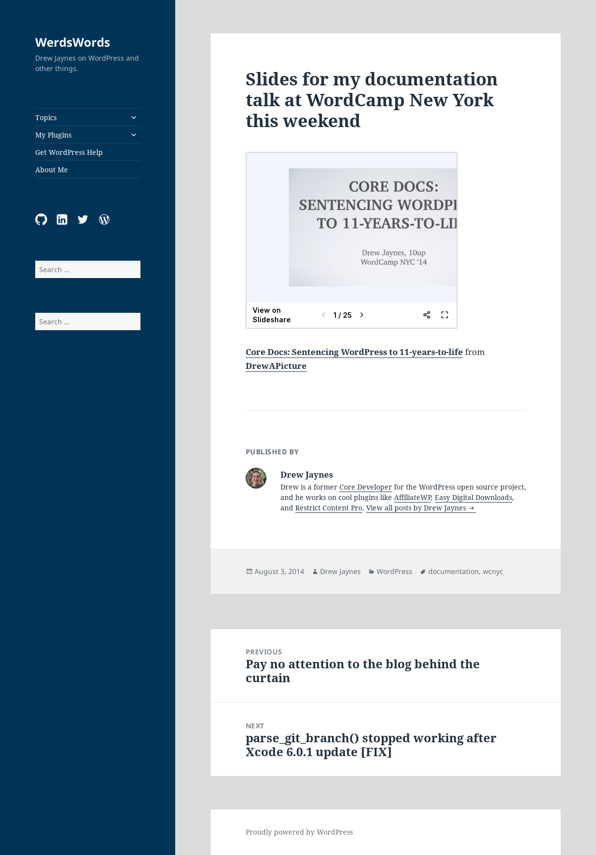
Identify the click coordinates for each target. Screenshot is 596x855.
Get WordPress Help (69, 152)
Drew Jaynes (340, 571)
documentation (453, 571)
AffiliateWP (412, 497)
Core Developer (365, 487)
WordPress (394, 571)
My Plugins (53, 135)
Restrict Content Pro (328, 507)
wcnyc (493, 571)
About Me (51, 169)
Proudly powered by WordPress (299, 832)
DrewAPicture (276, 365)
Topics (46, 117)
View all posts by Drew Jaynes (417, 507)
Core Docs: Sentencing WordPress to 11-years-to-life (354, 351)
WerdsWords (72, 42)
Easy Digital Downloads (473, 497)
